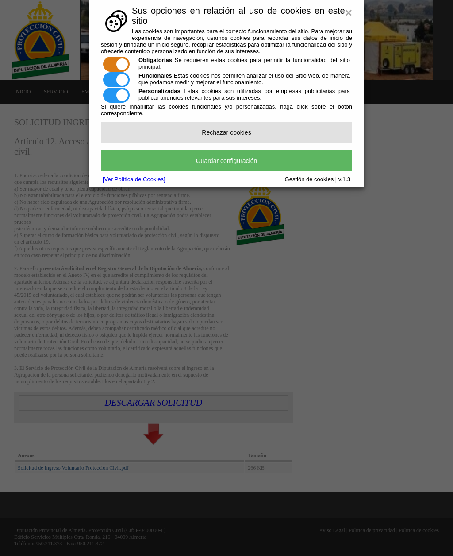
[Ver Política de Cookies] (134, 179)
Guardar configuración (226, 160)
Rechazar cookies (226, 132)
